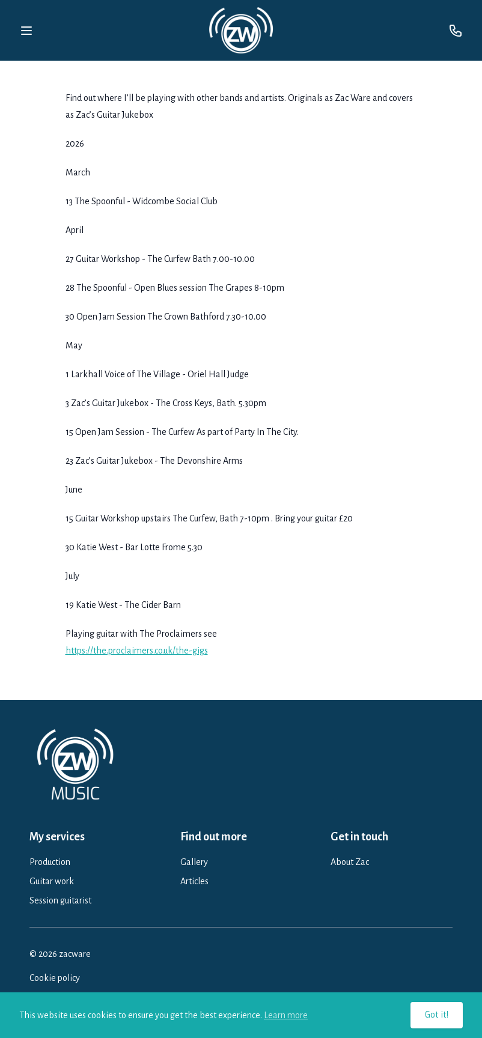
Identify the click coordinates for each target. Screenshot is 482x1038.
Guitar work (51, 881)
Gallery (194, 862)
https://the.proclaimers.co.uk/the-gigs (137, 650)
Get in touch (359, 837)
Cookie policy (54, 978)
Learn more (286, 1015)
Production (49, 862)
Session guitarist (60, 900)
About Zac (350, 862)
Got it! (436, 1015)
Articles (194, 881)
